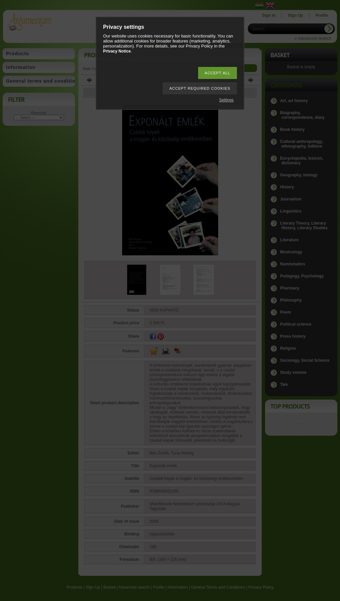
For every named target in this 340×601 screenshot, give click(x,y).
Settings (226, 100)
